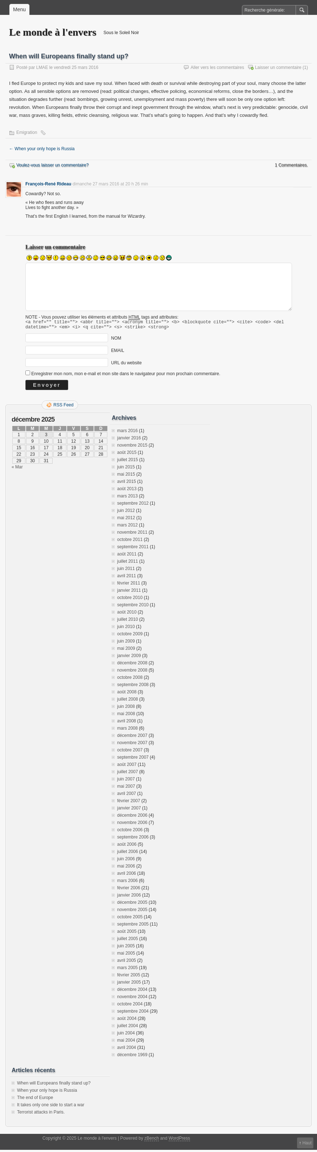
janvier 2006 (129, 897)
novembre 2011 (132, 534)
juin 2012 (126, 512)
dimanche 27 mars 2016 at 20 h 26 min (110, 183)
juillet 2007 (127, 773)
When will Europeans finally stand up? (54, 1085)
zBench (151, 1140)
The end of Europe (35, 1099)
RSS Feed (63, 407)
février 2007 (128, 802)
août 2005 (126, 933)
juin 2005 (126, 948)
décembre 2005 (132, 904)
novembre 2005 (132, 911)
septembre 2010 (133, 607)
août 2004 (126, 1020)
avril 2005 (126, 962)
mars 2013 (127, 498)
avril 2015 (126, 483)
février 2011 (128, 585)
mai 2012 (126, 519)
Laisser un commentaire (278, 67)
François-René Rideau (48, 183)
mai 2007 (126, 788)
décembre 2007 (132, 737)
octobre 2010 (130, 599)
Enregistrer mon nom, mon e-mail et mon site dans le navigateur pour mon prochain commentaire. (125, 375)
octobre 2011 (130, 541)
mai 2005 (126, 955)
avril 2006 (126, 875)
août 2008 (126, 694)
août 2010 (126, 614)
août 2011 (126, 556)
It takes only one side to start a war (50, 1107)
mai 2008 (126, 715)
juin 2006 (126, 861)
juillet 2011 (127, 563)
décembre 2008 (132, 665)
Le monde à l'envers (52, 32)
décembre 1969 (132, 1056)
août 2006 (126, 846)
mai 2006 (126, 868)
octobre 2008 (130, 679)
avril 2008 (126, 723)
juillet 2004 (127, 1027)
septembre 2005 (133, 926)
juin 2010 (126, 628)
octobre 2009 (130, 636)
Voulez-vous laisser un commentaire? (52, 165)
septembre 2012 (133, 505)
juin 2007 (126, 781)
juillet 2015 (127, 461)
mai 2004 (126, 1042)
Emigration (26, 132)
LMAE (42, 67)
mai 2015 (126, 476)
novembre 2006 (132, 824)
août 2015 (126, 454)
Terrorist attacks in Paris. (41, 1114)
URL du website (126, 365)
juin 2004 (126, 1035)
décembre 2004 (132, 991)
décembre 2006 (132, 817)
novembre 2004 (132, 998)
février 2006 (128, 890)
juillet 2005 (127, 940)
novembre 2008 (132, 672)
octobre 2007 (130, 752)
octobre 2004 (130, 1006)
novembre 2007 (132, 744)
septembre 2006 (133, 839)
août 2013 (126, 490)
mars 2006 (127, 882)
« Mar (17, 469)
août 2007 (126, 766)
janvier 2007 (129, 810)
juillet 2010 (127, 621)
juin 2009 (126, 643)
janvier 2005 (129, 984)
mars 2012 (127, 527)
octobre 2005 (130, 919)
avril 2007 (126, 795)
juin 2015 (126, 469)
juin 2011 (126, 570)
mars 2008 (127, 730)
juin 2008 (126, 708)
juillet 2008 (127, 701)
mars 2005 (127, 969)
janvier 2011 (129, 592)
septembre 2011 (133, 549)
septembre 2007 (133, 759)
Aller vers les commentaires (217, 67)
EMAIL (117, 352)
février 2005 (128, 977)
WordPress (179, 1140)
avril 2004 (126, 1049)
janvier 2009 (129, 657)
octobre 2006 (130, 832)
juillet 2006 (127, 853)
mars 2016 (127, 432)
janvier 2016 (129, 440)
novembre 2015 (132, 447)
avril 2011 (126, 578)
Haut (307, 1142)
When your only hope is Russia (42, 148)
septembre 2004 (133, 1013)
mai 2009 (126, 650)
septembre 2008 (133, 686)
